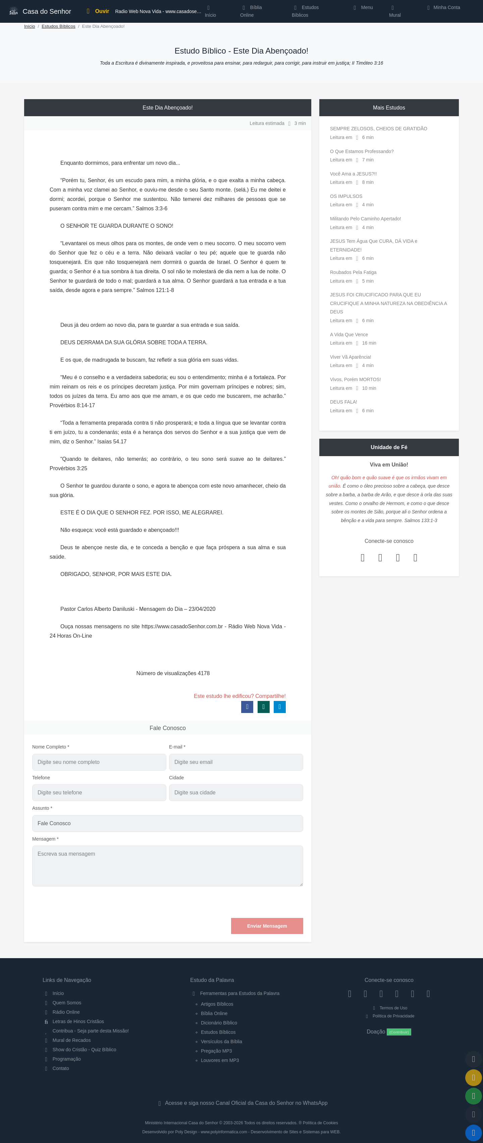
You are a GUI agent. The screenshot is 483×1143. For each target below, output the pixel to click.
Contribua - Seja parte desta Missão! (86, 1030)
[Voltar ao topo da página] (473, 1059)
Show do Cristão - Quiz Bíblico (79, 1049)
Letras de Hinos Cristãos (73, 1021)
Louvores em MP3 (220, 1060)
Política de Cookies (320, 1123)
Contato (56, 1068)
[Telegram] (428, 993)
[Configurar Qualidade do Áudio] (473, 1114)
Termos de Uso (389, 1008)
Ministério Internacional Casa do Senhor (181, 1123)
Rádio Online (61, 1012)
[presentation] (252, 902)
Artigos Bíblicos (217, 1004)
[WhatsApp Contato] (413, 993)
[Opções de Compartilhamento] (473, 1096)
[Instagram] (365, 993)
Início (29, 26)
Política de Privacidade (389, 1016)
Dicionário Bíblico (219, 1022)
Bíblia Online (251, 11)
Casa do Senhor (39, 10)
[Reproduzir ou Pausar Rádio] (473, 1133)
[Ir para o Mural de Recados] (473, 1077)
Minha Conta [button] (442, 7)
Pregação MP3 (216, 1051)
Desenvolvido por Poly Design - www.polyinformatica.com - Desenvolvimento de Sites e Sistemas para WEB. (241, 1132)
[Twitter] (381, 993)
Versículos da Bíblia (221, 1041)
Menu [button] (362, 7)
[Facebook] (350, 993)
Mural (395, 13)
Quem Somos (62, 1002)
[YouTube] (397, 993)
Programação (62, 1059)
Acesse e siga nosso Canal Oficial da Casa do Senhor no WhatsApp (241, 1103)
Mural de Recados (67, 1040)
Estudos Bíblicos (305, 11)
